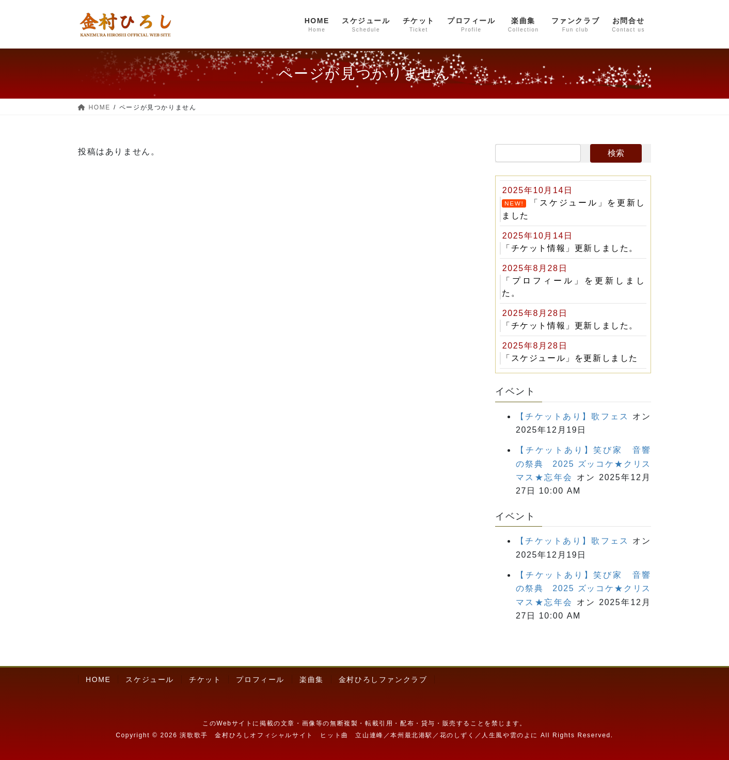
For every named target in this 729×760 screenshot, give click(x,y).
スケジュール (149, 679)
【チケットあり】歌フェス (572, 416)
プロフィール (260, 679)
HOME (98, 679)
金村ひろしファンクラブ (383, 679)
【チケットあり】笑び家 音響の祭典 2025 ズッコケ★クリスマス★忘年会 (583, 464)
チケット (205, 679)
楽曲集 (311, 679)
